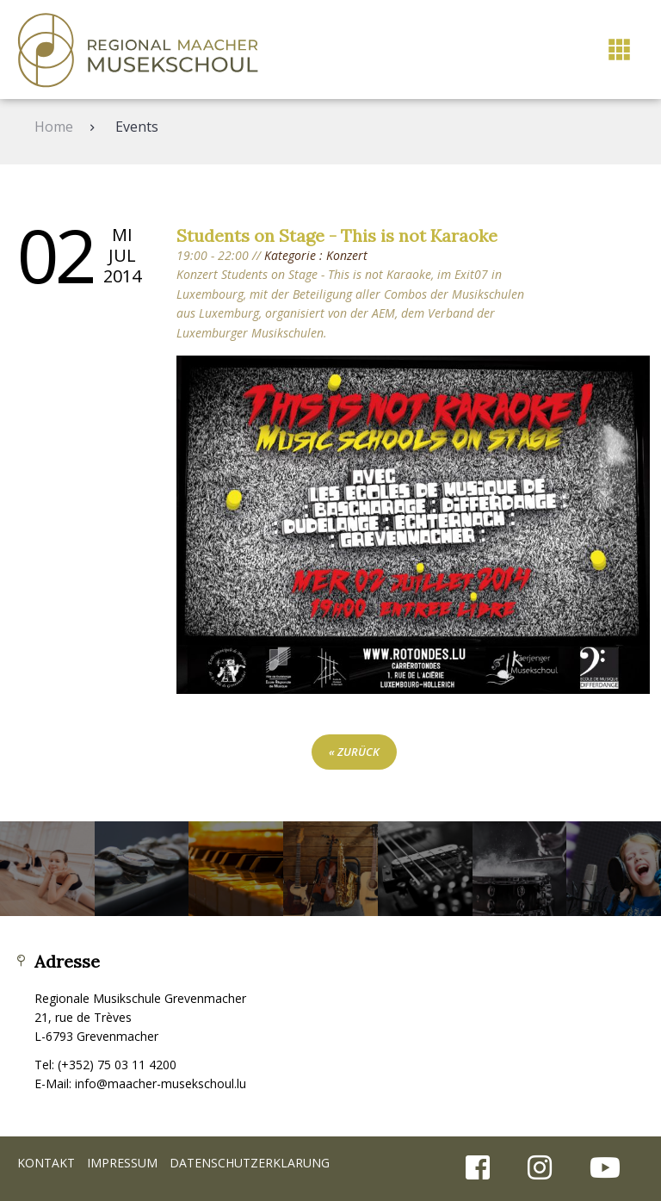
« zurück (354, 751)
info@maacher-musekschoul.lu (160, 1083)
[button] (619, 49)
